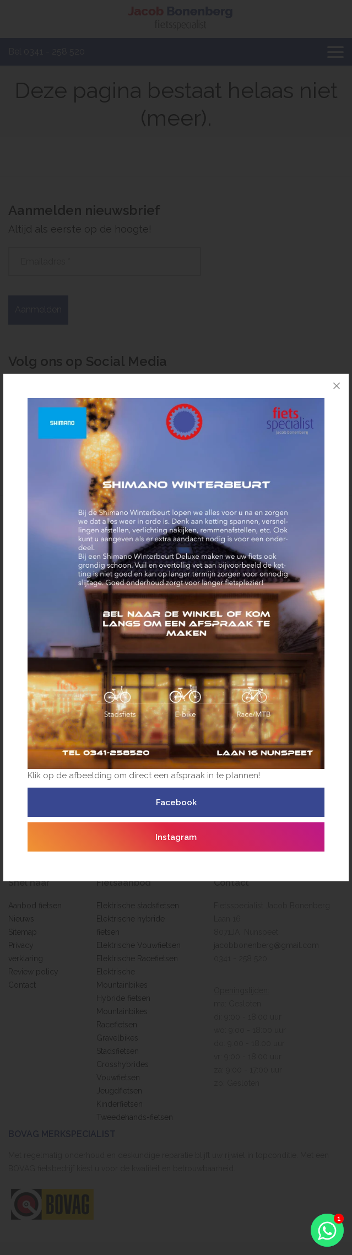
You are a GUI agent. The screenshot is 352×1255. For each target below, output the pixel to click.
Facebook (176, 802)
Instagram (176, 837)
